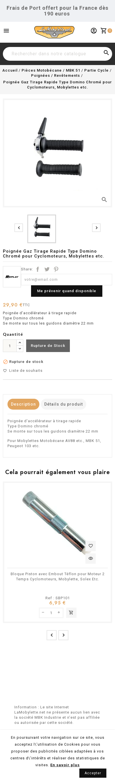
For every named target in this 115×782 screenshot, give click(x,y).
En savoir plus (65, 765)
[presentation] (18, 227)
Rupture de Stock (48, 345)
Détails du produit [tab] (63, 404)
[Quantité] (10, 345)
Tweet (46, 269)
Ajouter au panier (71, 613)
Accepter (93, 773)
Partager (37, 269)
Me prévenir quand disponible (66, 291)
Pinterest (56, 269)
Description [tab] (23, 404)
